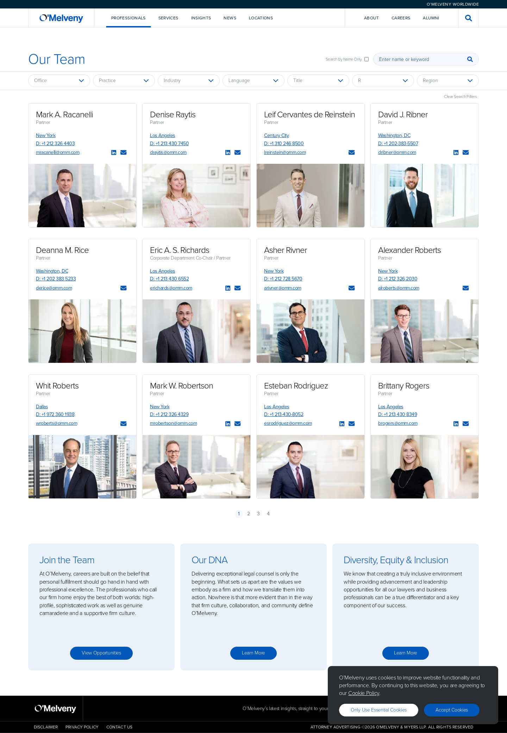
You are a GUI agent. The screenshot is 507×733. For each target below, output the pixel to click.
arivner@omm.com (282, 288)
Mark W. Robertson (181, 385)
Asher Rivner (285, 250)
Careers (401, 18)
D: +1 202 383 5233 (56, 278)
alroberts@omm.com (398, 288)
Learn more (253, 653)
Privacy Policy (82, 727)
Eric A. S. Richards (179, 250)
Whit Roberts (57, 385)
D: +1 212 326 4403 (55, 143)
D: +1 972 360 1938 (55, 414)
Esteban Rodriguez (296, 385)
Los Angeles (162, 135)
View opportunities (101, 653)
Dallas (42, 406)
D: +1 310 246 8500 (283, 143)
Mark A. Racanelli (64, 114)
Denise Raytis (172, 114)
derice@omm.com (54, 288)
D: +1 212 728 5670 (283, 278)
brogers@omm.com (398, 423)
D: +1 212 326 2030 (397, 278)
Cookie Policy (363, 693)
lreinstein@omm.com (285, 152)
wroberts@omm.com (56, 423)
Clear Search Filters (460, 96)
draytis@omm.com (168, 152)
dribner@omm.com (397, 152)
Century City (276, 135)
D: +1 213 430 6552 (169, 278)
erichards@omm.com (171, 288)
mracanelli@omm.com (57, 152)
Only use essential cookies (379, 710)
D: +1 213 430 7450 (169, 143)
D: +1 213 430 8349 (397, 414)
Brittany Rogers (403, 385)
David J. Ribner (403, 114)
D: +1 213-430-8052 (283, 414)
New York (45, 135)
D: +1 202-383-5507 (398, 143)
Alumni (431, 18)
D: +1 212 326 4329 (169, 414)
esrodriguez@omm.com (288, 423)
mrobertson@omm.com (173, 423)
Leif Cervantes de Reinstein (309, 114)
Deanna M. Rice (62, 250)
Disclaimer (46, 727)
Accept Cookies (452, 710)
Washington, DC (394, 135)
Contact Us (119, 727)
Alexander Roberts (409, 250)
